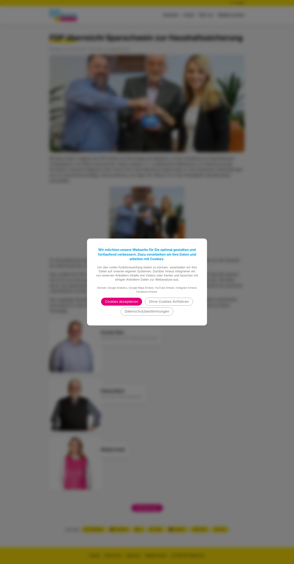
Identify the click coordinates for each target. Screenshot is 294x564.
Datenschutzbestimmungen (147, 311)
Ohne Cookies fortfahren (169, 302)
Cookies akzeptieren (121, 302)
